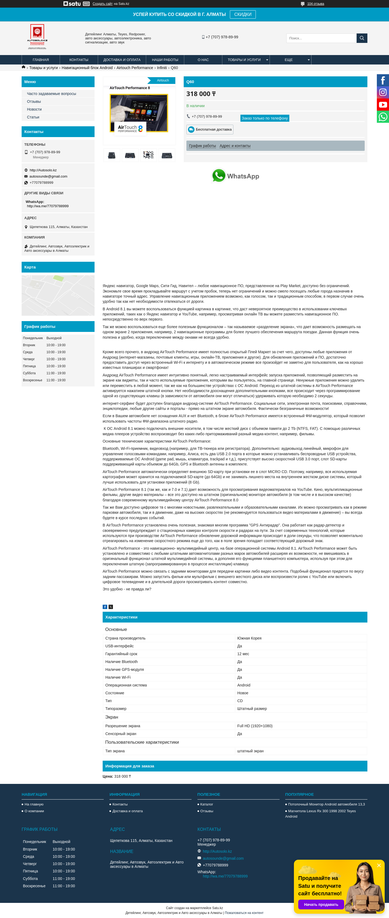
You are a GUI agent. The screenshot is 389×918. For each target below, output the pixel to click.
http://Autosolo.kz (43, 170)
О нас (203, 60)
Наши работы (165, 60)
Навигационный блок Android (87, 68)
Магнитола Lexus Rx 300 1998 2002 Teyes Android (320, 813)
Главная (41, 60)
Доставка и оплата (121, 60)
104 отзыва (315, 4)
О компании (34, 811)
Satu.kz (217, 908)
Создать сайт (103, 4)
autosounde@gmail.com (48, 176)
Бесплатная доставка (214, 129)
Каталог (206, 804)
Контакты (78, 60)
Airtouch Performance (134, 68)
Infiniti (162, 68)
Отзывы (34, 101)
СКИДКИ (242, 14)
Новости (34, 109)
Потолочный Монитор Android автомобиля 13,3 (326, 804)
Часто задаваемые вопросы (51, 93)
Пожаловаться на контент (244, 913)
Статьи (33, 117)
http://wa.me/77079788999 (48, 206)
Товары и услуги (244, 60)
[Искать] (362, 38)
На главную (34, 804)
